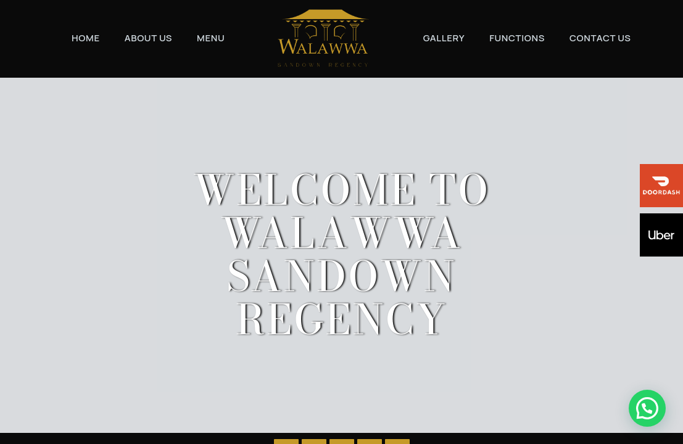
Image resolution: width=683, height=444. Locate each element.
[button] (649, 415)
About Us (148, 37)
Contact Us (600, 37)
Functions (517, 37)
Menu (211, 37)
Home (86, 37)
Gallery (444, 37)
